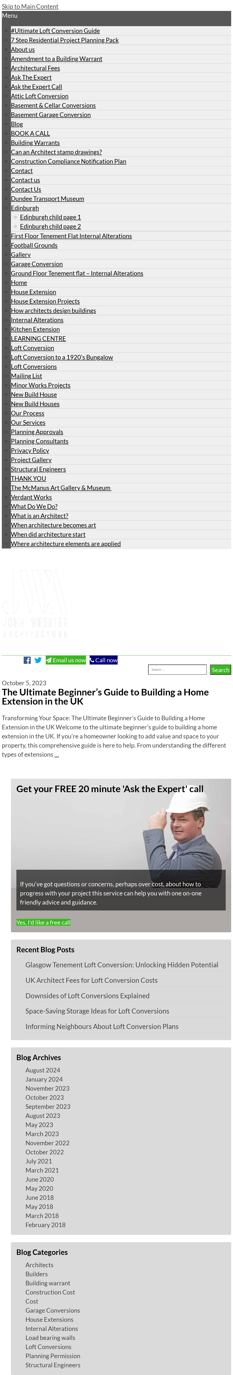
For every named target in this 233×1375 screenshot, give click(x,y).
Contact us (25, 180)
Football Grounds (34, 245)
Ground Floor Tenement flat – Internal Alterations (77, 273)
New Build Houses (35, 403)
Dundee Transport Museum (47, 198)
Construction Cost (50, 1292)
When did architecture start (48, 534)
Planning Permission (52, 1356)
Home (19, 282)
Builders (36, 1274)
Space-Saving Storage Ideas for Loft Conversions (97, 1011)
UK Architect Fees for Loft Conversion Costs (91, 980)
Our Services (28, 422)
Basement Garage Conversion (51, 114)
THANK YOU (28, 478)
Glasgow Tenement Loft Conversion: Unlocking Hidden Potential (121, 964)
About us (23, 49)
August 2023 (42, 1115)
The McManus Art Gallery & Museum (61, 487)
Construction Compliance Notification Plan (68, 161)
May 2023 (39, 1124)
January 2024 (44, 1079)
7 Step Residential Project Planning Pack (65, 40)
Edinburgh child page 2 (50, 226)
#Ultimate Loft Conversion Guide (55, 30)
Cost (31, 1301)
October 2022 (44, 1152)
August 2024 (42, 1070)
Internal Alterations (37, 320)
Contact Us (26, 189)
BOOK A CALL (30, 133)
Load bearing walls (50, 1337)
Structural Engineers (38, 469)
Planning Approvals (37, 431)
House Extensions (49, 1319)
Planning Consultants (39, 441)
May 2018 (39, 1206)
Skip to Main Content (30, 6)
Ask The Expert (31, 77)
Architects (39, 1265)
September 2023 (48, 1106)
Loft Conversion (32, 347)
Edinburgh (25, 208)
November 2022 (47, 1143)
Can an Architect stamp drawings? (56, 152)
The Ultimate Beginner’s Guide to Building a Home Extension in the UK (105, 696)
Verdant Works (31, 497)
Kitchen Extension (35, 329)
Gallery (21, 254)
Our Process (27, 413)
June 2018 (39, 1197)
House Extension (33, 292)
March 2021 (42, 1170)
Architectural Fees (35, 68)
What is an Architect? (39, 515)
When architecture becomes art (53, 525)
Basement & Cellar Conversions (53, 105)
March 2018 (42, 1215)
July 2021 (38, 1161)
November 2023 (47, 1088)
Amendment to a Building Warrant (56, 58)
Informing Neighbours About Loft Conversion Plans (102, 1026)
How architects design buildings (53, 310)
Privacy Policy (30, 450)
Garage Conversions (52, 1310)
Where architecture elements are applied (66, 543)
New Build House (34, 394)
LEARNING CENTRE (38, 338)
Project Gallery (31, 459)
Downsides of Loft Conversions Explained (87, 995)
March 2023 (42, 1133)
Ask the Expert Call (36, 86)
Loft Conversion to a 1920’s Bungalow (62, 357)
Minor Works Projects (41, 385)
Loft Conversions (34, 366)
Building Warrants (35, 142)
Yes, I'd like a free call (43, 922)
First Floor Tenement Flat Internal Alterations (71, 236)
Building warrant (47, 1283)
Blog (17, 124)
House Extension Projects (45, 301)
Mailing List (26, 375)
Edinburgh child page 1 (50, 217)
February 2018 (45, 1224)
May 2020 (39, 1188)
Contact (22, 170)
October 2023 (44, 1097)
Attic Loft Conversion (39, 96)
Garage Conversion (37, 264)
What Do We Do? (34, 506)
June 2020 (39, 1179)
